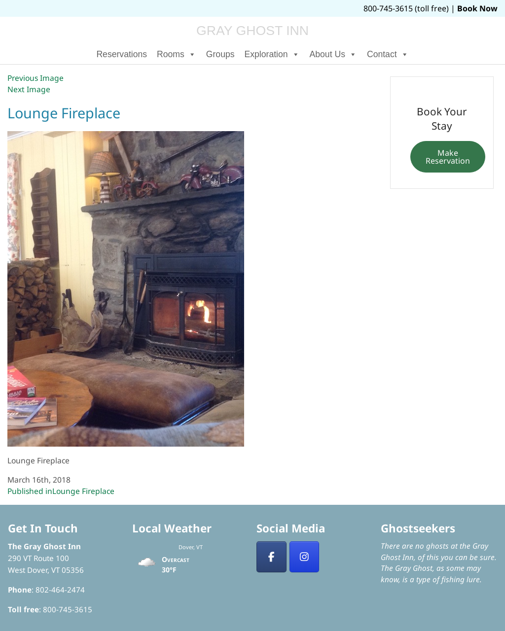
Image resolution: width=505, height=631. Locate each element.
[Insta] (304, 557)
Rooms (176, 54)
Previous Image (35, 77)
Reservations (121, 54)
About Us (333, 54)
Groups (220, 54)
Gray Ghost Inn (252, 30)
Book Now (477, 8)
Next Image (28, 89)
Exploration (272, 54)
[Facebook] (271, 557)
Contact (388, 54)
